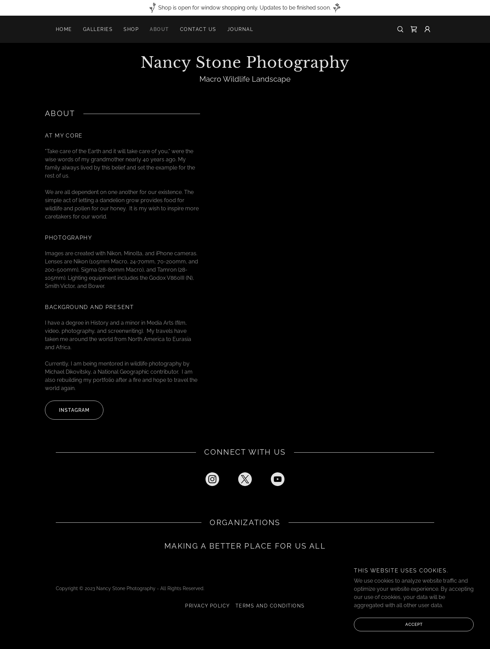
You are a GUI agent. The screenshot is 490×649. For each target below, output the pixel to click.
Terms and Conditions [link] (270, 606)
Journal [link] (240, 29)
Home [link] (64, 29)
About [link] (159, 29)
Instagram (67, 410)
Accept (388, 624)
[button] (427, 29)
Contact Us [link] (198, 29)
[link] (414, 29)
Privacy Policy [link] (207, 606)
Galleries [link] (98, 29)
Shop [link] (131, 29)
